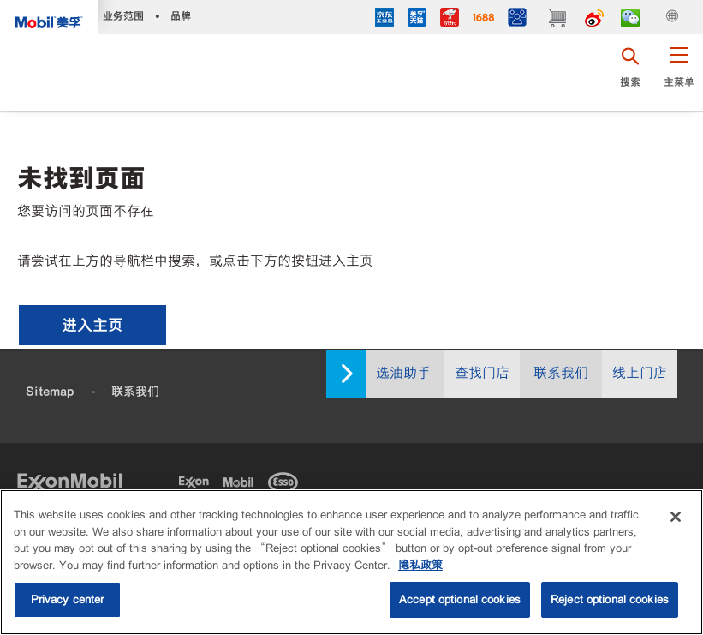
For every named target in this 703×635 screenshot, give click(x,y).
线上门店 (639, 373)
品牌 (180, 15)
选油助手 (403, 373)
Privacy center (67, 601)
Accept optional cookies (460, 601)
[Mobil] (241, 480)
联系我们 (560, 373)
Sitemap (50, 391)
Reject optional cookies (610, 601)
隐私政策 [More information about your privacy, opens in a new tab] (420, 566)
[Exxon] (196, 480)
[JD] (449, 19)
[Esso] (286, 480)
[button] (678, 72)
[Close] (675, 518)
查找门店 (482, 373)
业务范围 (123, 15)
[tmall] (417, 19)
